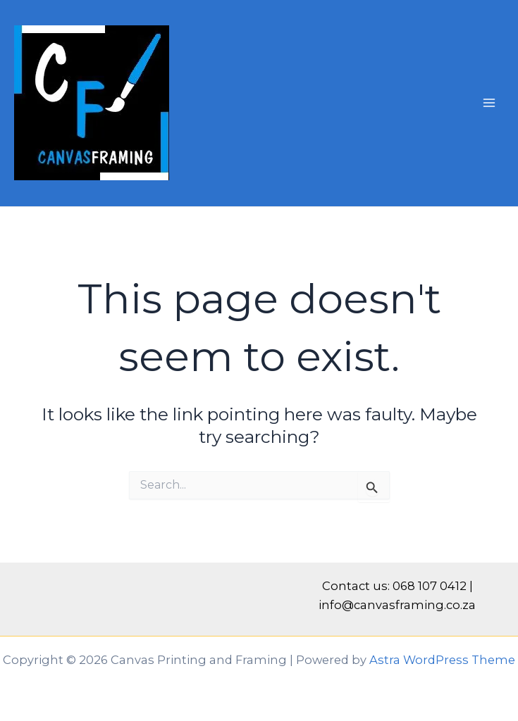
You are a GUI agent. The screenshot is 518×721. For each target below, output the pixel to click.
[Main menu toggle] (489, 103)
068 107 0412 (430, 586)
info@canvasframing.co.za (397, 605)
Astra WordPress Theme (442, 660)
